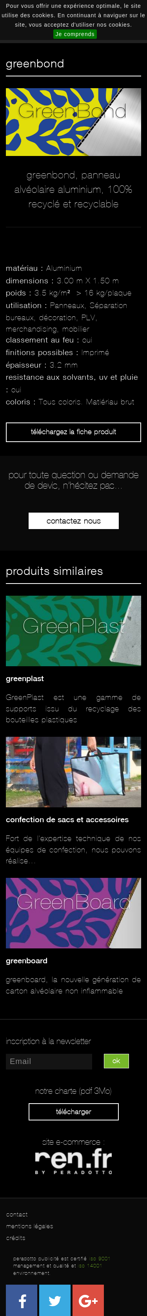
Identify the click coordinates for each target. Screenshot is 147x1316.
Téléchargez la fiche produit (73, 432)
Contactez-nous (74, 521)
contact (17, 1214)
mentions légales (29, 1226)
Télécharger (73, 1112)
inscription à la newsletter (48, 1041)
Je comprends (75, 34)
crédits (15, 1237)
